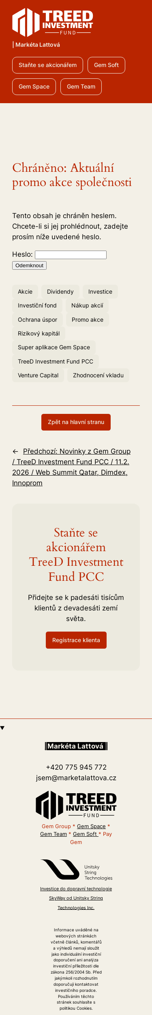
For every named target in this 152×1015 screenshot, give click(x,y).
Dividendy (60, 291)
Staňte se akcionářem (48, 64)
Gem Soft (106, 64)
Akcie (25, 291)
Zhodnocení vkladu (98, 375)
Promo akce (87, 319)
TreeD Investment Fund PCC (55, 361)
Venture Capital (38, 375)
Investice (100, 291)
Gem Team (81, 86)
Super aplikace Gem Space (54, 347)
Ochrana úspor (37, 319)
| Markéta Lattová (36, 44)
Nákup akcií (87, 305)
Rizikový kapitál (39, 333)
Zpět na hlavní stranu (76, 421)
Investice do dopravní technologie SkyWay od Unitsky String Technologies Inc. (76, 898)
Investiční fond (37, 305)
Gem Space (34, 86)
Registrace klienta (76, 639)
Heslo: (59, 254)
